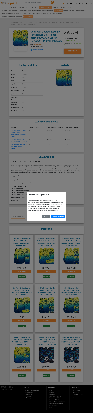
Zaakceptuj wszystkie (58, 216)
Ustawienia (46, 216)
